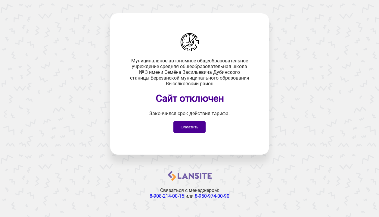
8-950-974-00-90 (212, 196)
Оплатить (189, 127)
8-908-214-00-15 (167, 196)
